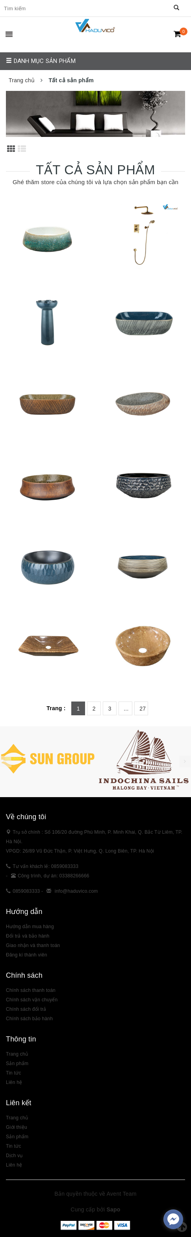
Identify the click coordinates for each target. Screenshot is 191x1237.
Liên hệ (14, 1082)
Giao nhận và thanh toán (33, 945)
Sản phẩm (17, 1136)
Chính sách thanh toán (31, 990)
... (126, 708)
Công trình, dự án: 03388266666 (53, 876)
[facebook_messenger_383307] (173, 1219)
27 (142, 708)
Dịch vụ (14, 1155)
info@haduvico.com (76, 891)
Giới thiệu (16, 1127)
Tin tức (13, 1073)
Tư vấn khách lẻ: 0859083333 (45, 866)
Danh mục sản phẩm (41, 61)
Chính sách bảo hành (29, 1018)
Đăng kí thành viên (26, 955)
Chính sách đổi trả (26, 1009)
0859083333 (26, 891)
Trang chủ (17, 1054)
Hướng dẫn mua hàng (30, 926)
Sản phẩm (17, 1063)
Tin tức (13, 1146)
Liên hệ (14, 1165)
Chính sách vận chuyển (31, 1000)
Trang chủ (17, 1118)
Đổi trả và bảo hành (27, 936)
